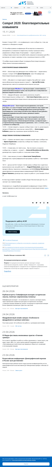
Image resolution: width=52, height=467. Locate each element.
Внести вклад (12, 232)
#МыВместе (19, 88)
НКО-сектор (43, 35)
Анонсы (4, 19)
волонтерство (27, 243)
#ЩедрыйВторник (8, 105)
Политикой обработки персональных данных (24, 460)
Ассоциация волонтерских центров (14, 247)
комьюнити (34, 243)
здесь (46, 188)
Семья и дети (18, 370)
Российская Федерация (11, 240)
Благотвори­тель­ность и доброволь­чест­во (28, 35)
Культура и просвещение (21, 308)
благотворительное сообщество (14, 243)
